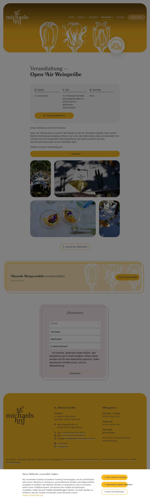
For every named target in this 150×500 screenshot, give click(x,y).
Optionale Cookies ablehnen (117, 484)
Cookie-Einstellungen (114, 492)
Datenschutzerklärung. (32, 495)
